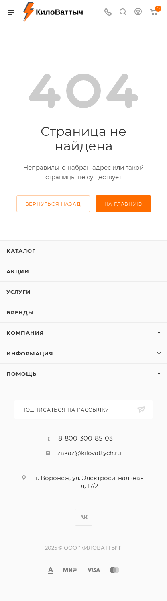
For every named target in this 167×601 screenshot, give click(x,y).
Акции (17, 271)
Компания (25, 333)
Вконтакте (83, 517)
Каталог (21, 251)
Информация (29, 353)
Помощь (21, 374)
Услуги (18, 292)
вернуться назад (53, 204)
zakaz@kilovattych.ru (89, 453)
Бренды (20, 312)
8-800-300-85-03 (85, 438)
